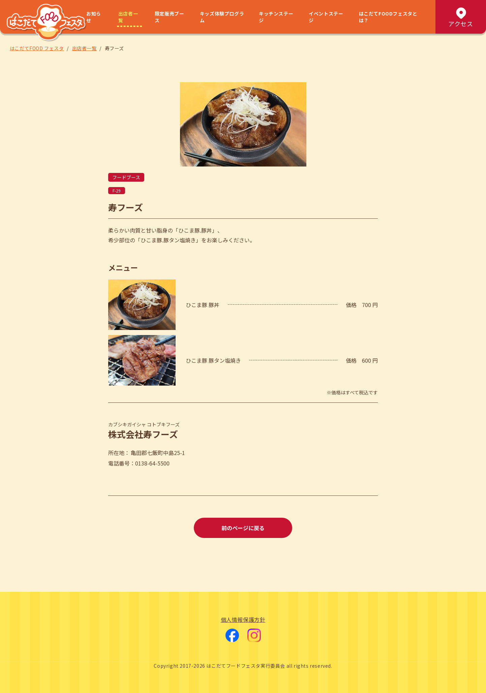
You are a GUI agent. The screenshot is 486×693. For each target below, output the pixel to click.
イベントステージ (326, 17)
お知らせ (93, 17)
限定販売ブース (169, 17)
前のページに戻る (243, 528)
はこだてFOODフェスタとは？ (388, 17)
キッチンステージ (276, 17)
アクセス (460, 17)
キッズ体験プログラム (222, 17)
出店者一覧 (128, 17)
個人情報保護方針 (243, 619)
